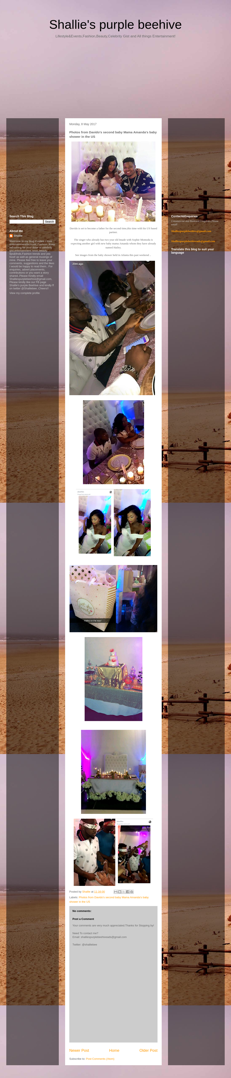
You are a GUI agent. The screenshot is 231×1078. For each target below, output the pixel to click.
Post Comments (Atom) (100, 1058)
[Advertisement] (115, 79)
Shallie (18, 235)
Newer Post (79, 1050)
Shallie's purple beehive (115, 24)
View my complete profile (24, 293)
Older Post (148, 1050)
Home (114, 1050)
